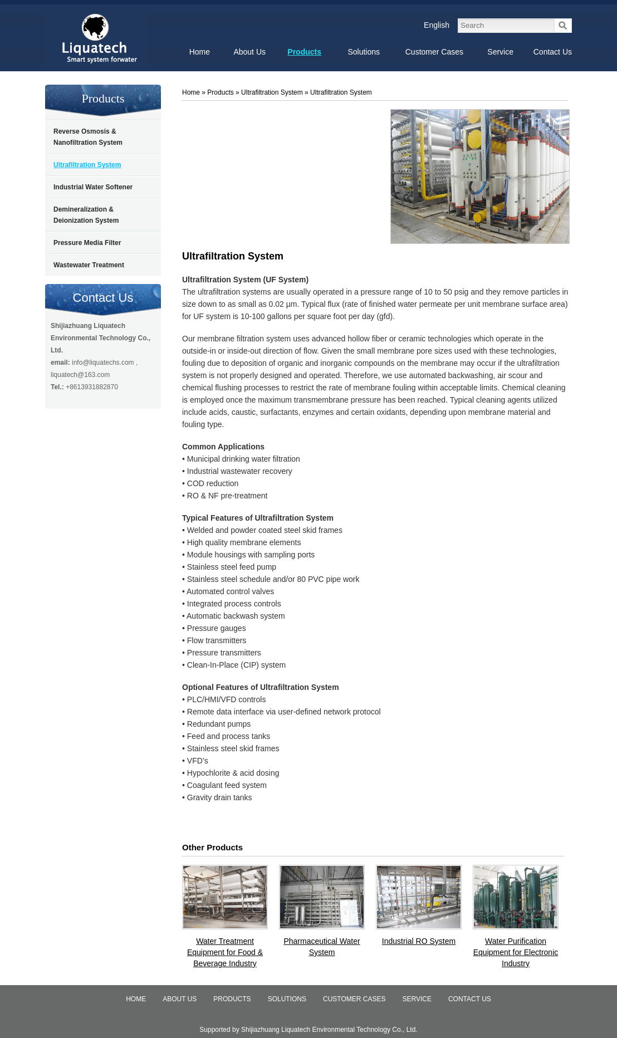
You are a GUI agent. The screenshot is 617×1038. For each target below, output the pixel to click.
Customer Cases (354, 999)
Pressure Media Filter (87, 243)
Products (103, 98)
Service (416, 999)
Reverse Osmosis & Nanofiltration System (88, 137)
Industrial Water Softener (93, 187)
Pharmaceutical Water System (321, 947)
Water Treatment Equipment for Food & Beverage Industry (225, 952)
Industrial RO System (419, 941)
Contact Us (103, 298)
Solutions (287, 999)
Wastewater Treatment (88, 265)
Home (191, 92)
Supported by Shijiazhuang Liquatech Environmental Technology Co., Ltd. (308, 1030)
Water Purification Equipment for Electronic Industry (516, 952)
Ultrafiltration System (87, 165)
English (436, 25)
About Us (180, 999)
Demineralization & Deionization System (86, 214)
